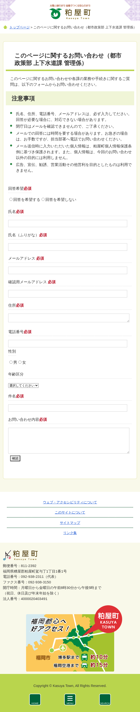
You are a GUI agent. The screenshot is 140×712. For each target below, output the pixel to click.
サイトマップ (70, 523)
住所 (16, 305)
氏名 (16, 212)
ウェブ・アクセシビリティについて (70, 502)
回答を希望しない (60, 200)
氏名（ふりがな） (27, 235)
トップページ (19, 27)
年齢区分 (16, 374)
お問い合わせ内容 (27, 419)
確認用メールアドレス (32, 282)
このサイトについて (70, 512)
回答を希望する (26, 200)
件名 (16, 396)
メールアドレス (26, 258)
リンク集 (70, 533)
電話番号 (19, 332)
